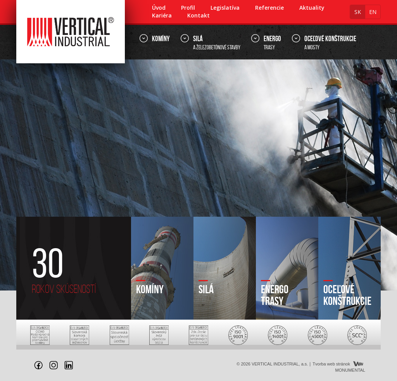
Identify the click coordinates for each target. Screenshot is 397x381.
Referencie (269, 7)
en (372, 12)
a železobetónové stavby (216, 42)
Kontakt (198, 15)
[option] (198, 175)
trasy (272, 42)
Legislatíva (225, 7)
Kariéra (162, 15)
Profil (188, 7)
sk (357, 12)
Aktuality (312, 7)
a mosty (330, 42)
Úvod (159, 7)
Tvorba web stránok (331, 364)
